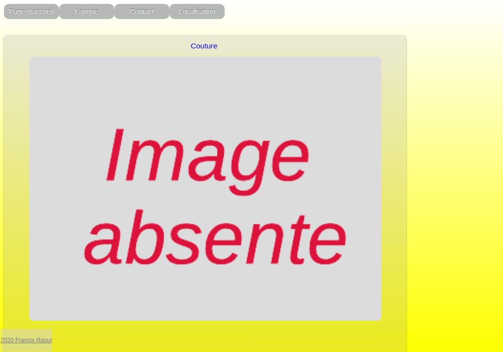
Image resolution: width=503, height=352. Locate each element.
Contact (142, 11)
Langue (87, 11)
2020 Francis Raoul (26, 340)
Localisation (197, 11)
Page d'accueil (31, 11)
